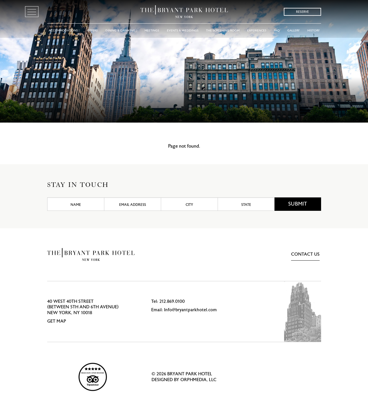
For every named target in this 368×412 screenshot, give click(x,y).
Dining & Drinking (121, 30)
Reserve (302, 12)
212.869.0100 (172, 301)
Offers (92, 30)
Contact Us (305, 254)
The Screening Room (223, 30)
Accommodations (64, 30)
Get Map (56, 321)
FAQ (277, 30)
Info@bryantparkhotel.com (190, 309)
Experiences (256, 30)
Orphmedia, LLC (198, 379)
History (313, 30)
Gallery (293, 30)
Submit (297, 204)
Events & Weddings (182, 30)
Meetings (152, 30)
